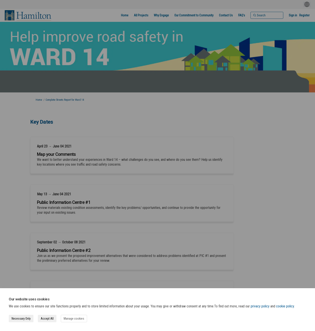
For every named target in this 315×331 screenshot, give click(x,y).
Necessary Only (21, 318)
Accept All (47, 318)
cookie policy (285, 306)
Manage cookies (74, 318)
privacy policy (260, 306)
